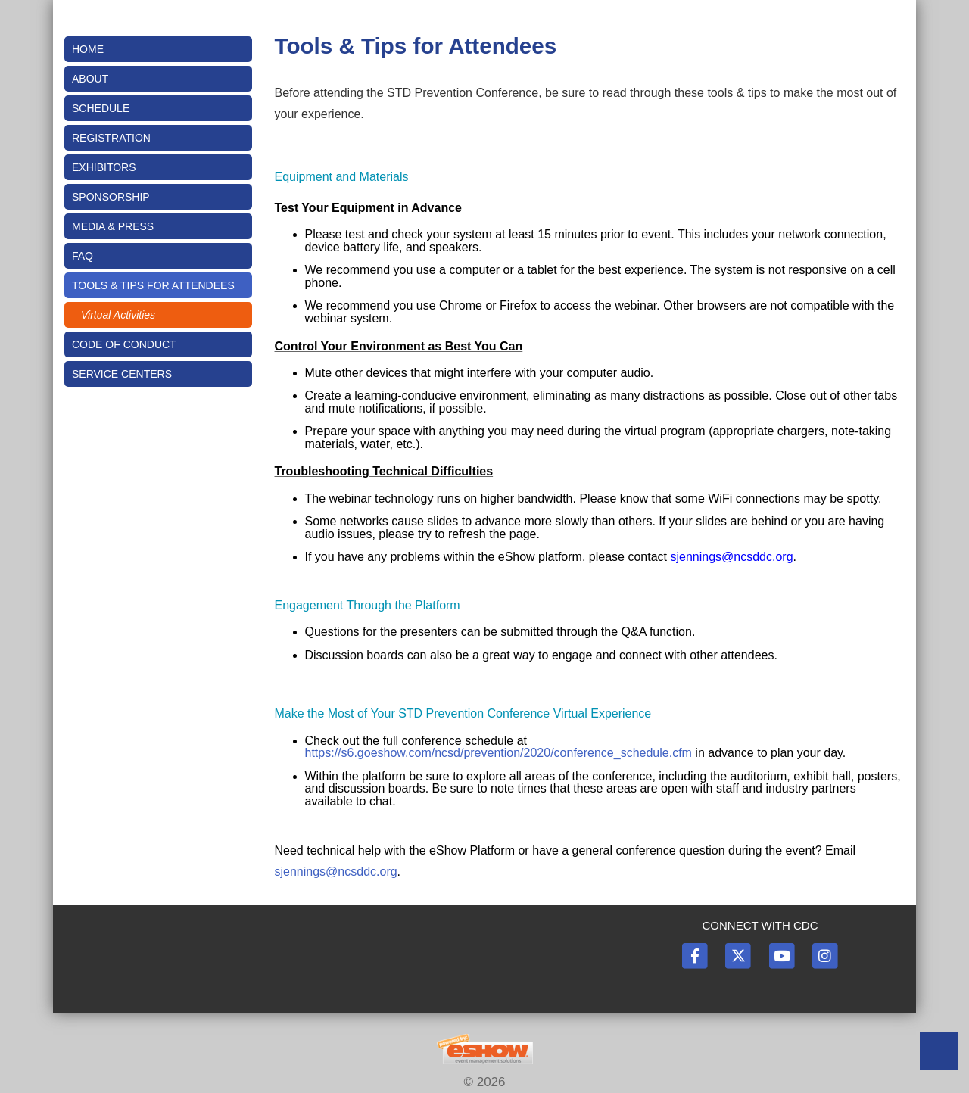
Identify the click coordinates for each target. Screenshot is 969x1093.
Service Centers (122, 374)
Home (88, 49)
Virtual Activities (118, 315)
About (90, 79)
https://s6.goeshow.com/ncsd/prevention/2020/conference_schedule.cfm (498, 752)
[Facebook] (696, 955)
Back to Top (939, 1051)
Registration (111, 138)
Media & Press (113, 226)
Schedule (100, 108)
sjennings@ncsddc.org (731, 556)
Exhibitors (104, 167)
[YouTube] (782, 955)
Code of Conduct (124, 344)
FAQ (82, 256)
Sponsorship (111, 197)
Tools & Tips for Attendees (153, 285)
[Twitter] (739, 955)
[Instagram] (824, 955)
